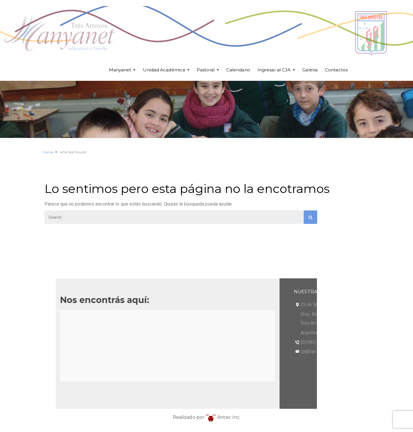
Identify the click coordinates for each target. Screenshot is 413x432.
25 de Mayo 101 (98, 304)
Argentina (92, 332)
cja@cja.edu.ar (96, 351)
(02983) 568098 (98, 342)
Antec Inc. (223, 417)
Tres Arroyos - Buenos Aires (111, 323)
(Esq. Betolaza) (97, 314)
